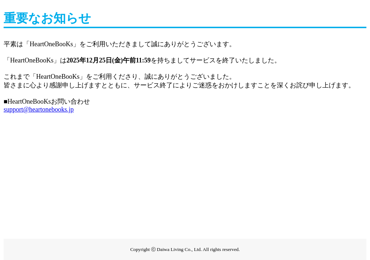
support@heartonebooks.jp (39, 109)
